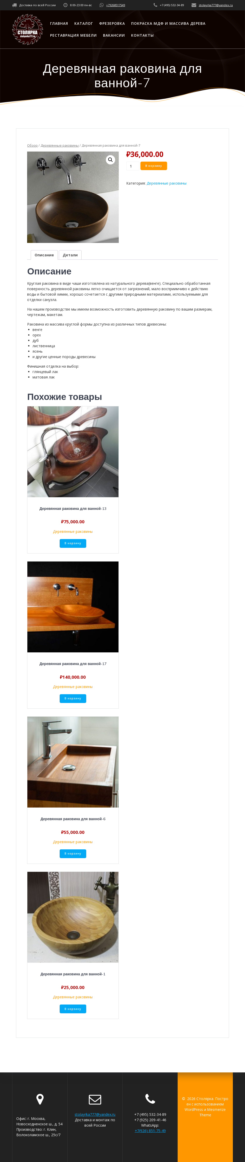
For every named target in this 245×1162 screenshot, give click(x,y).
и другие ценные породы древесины (64, 356)
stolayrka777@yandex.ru (216, 5)
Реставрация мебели (73, 35)
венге (37, 329)
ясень (38, 351)
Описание (44, 254)
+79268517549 (115, 5)
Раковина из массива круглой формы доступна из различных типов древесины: (97, 324)
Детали (70, 254)
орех (37, 335)
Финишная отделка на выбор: (53, 366)
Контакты (142, 35)
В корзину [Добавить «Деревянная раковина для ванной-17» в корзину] (73, 698)
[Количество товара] (132, 166)
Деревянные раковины (60, 145)
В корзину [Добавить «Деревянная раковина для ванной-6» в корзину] (73, 853)
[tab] (44, 255)
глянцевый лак (45, 371)
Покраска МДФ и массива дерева (168, 23)
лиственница (44, 345)
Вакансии (114, 35)
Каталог (83, 23)
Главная (59, 23)
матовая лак (44, 377)
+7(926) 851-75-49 (150, 1130)
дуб (36, 340)
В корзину (153, 166)
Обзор (32, 145)
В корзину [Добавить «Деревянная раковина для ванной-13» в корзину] (73, 543)
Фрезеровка (112, 23)
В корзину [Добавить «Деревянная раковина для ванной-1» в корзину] (73, 1009)
